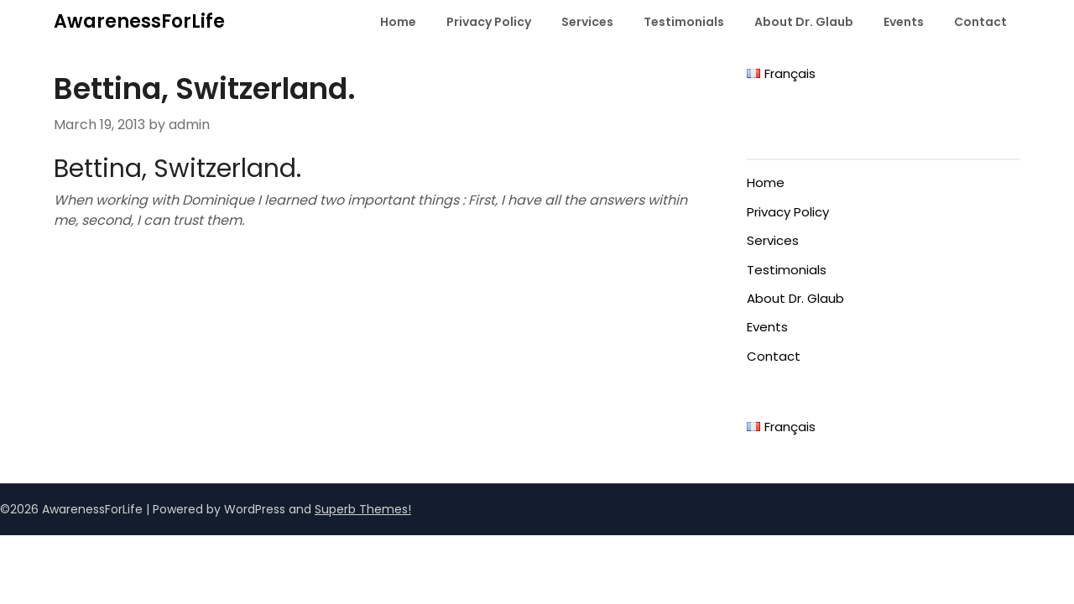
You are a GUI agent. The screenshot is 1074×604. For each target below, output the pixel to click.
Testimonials (684, 21)
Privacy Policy (488, 21)
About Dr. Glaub (803, 21)
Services (587, 21)
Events (904, 21)
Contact (980, 21)
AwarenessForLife (139, 21)
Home (398, 21)
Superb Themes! (363, 509)
